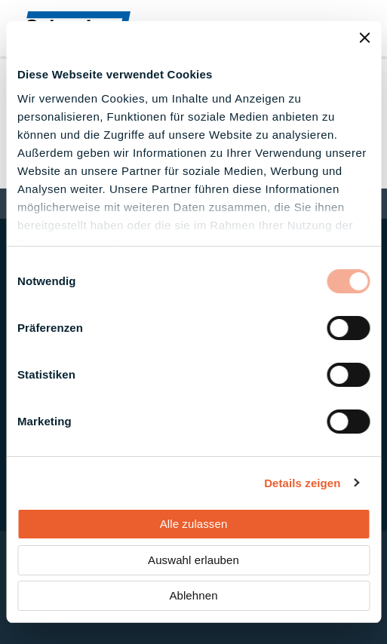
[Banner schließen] (364, 37)
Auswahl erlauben (193, 560)
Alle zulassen (194, 523)
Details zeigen (302, 483)
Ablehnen (193, 595)
